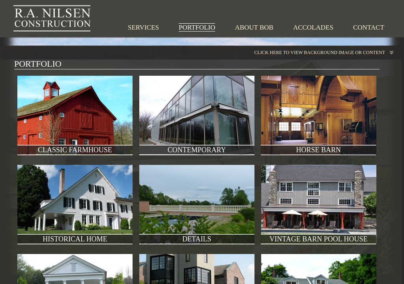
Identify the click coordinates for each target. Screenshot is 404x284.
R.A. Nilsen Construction (52, 18)
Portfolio (197, 27)
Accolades (313, 27)
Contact (368, 27)
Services (143, 27)
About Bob (254, 27)
